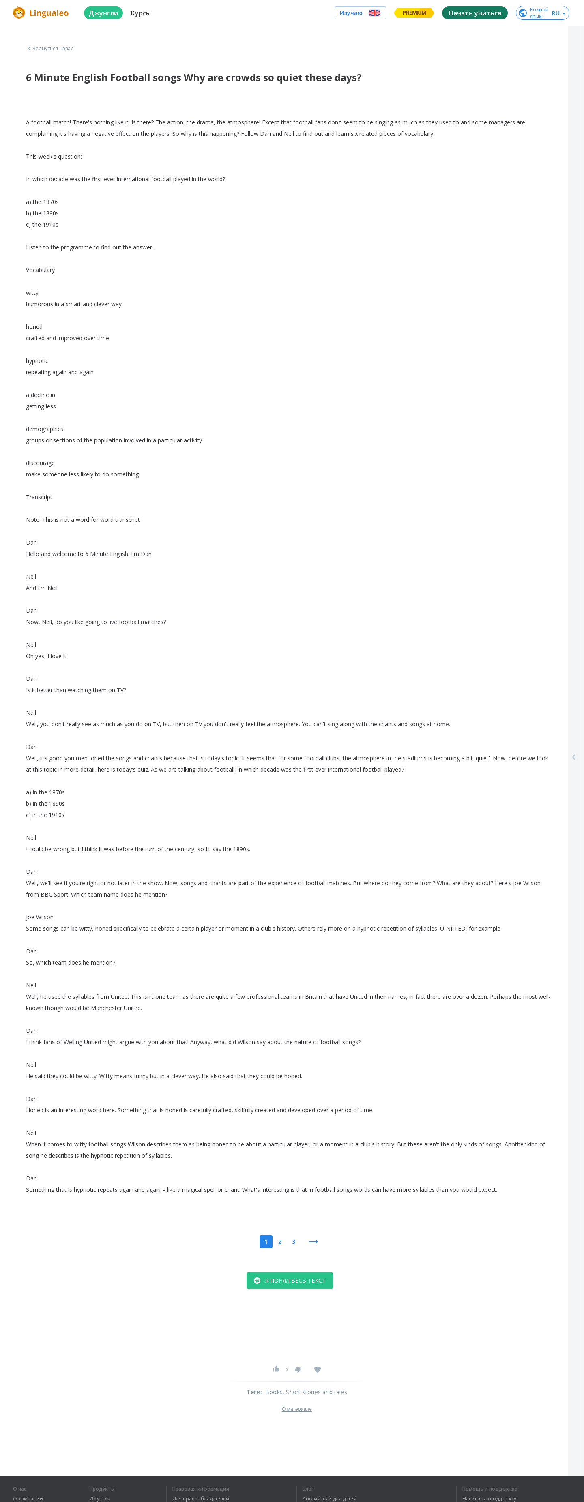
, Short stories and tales (315, 1392)
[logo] (42, 12)
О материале (297, 1409)
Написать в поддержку (489, 1499)
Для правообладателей (200, 1499)
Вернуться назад (50, 48)
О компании (28, 1499)
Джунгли (100, 1499)
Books (274, 1392)
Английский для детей (329, 1499)
